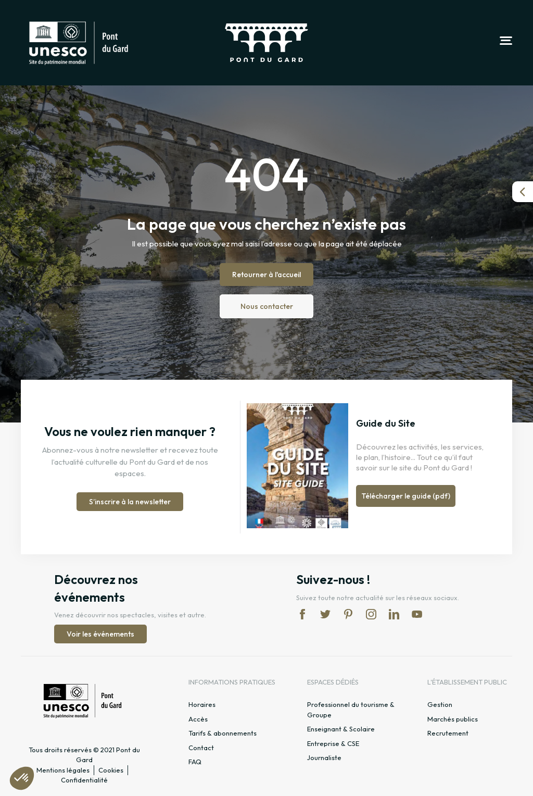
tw (325, 614)
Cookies (110, 770)
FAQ (194, 761)
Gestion (439, 704)
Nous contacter (266, 306)
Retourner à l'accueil (266, 274)
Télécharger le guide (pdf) (405, 496)
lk (394, 614)
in (371, 614)
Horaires (201, 704)
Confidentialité (84, 780)
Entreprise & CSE (333, 743)
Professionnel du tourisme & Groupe (351, 709)
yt (417, 614)
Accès (198, 719)
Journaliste (324, 757)
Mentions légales (63, 770)
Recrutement (447, 733)
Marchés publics (452, 719)
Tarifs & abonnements (222, 733)
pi (348, 614)
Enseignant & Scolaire (341, 729)
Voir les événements (100, 634)
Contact (201, 747)
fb (302, 614)
